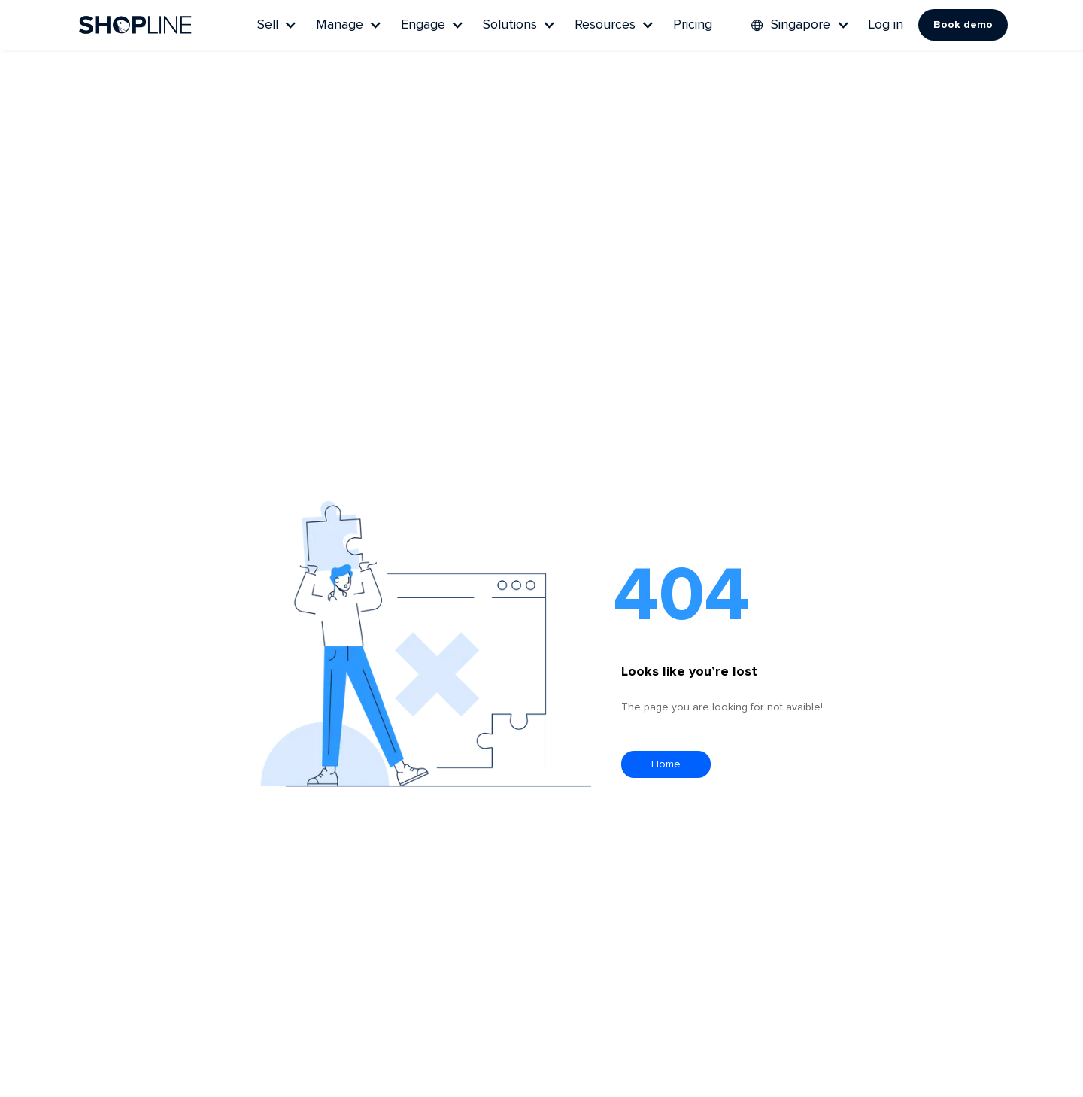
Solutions (510, 25)
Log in (886, 25)
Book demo (963, 25)
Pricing (692, 25)
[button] (275, 25)
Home (666, 764)
